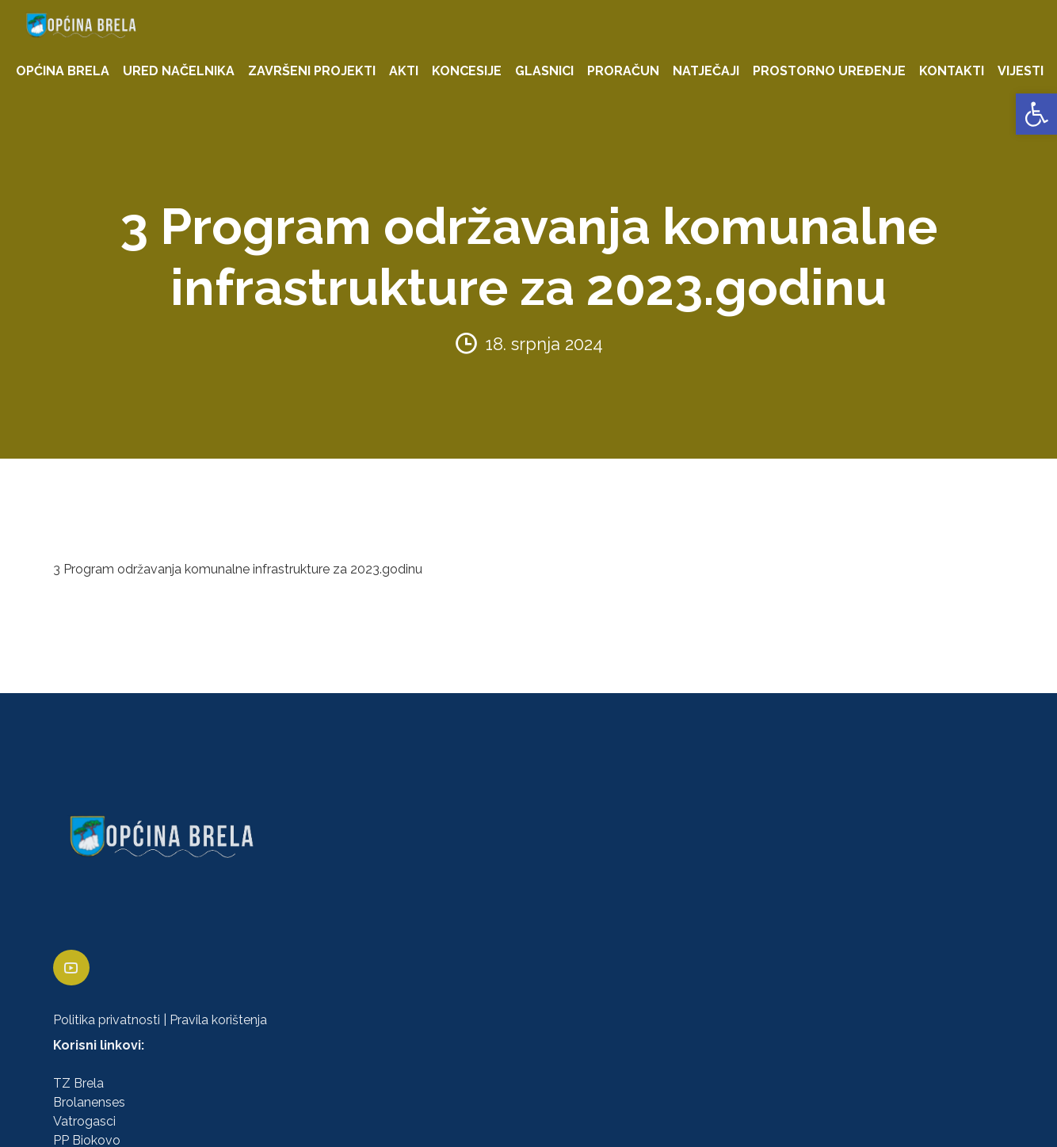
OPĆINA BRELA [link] (62, 70)
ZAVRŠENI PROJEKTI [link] (312, 70)
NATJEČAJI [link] (706, 70)
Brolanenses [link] (89, 1102)
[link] (1036, 114)
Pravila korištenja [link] (218, 1019)
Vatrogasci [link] (84, 1121)
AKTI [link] (403, 70)
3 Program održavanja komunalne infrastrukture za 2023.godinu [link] (237, 569)
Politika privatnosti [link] (106, 1019)
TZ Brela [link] (78, 1083)
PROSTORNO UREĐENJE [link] (829, 70)
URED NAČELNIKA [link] (179, 70)
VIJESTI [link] (1021, 70)
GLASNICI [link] (544, 70)
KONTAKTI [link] (951, 70)
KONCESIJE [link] (467, 70)
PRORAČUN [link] (623, 70)
